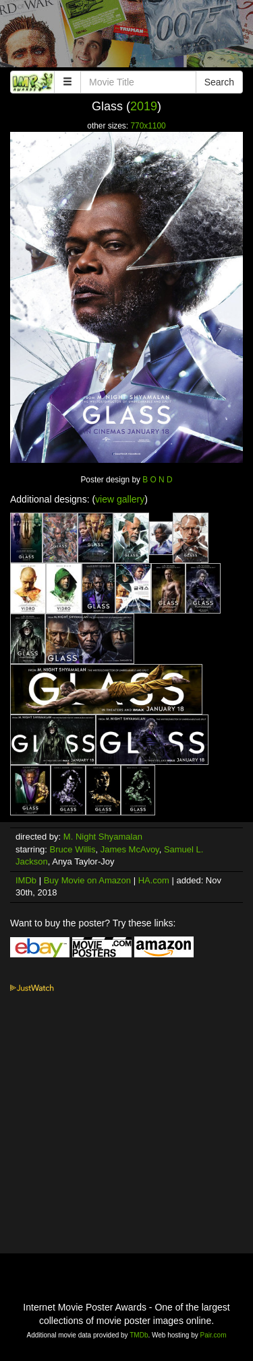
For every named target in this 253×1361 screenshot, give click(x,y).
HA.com (153, 880)
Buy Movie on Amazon (87, 880)
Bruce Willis (73, 849)
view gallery (119, 499)
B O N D (157, 479)
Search (219, 82)
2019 (143, 106)
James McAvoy (130, 849)
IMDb (26, 880)
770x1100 (147, 126)
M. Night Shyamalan (102, 837)
